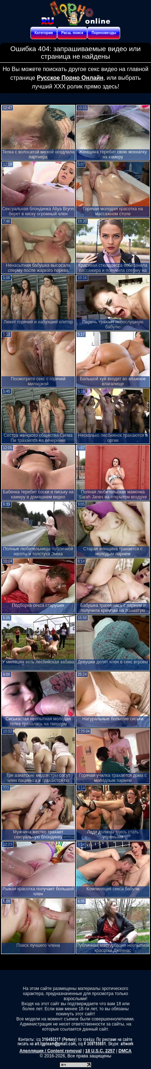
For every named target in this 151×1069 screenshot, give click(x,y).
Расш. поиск (72, 33)
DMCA (124, 1050)
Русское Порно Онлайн (70, 78)
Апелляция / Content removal (51, 1050)
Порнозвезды (103, 33)
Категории (43, 33)
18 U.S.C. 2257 (100, 1050)
